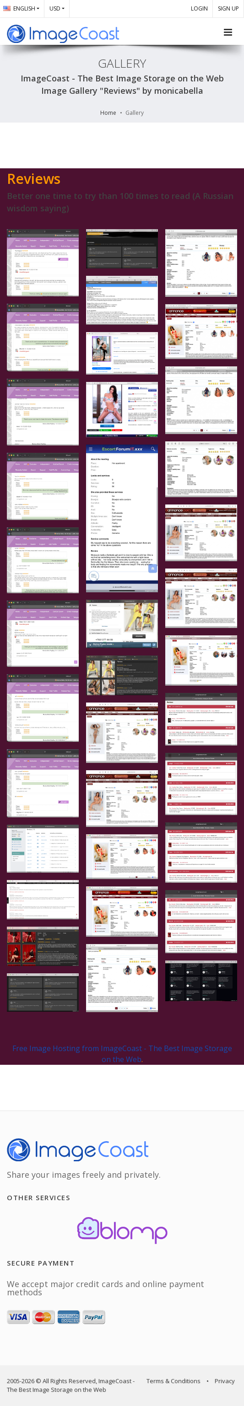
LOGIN (199, 8)
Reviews (33, 178)
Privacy (225, 1381)
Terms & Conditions (173, 1381)
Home (108, 113)
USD (54, 8)
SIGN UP (228, 8)
